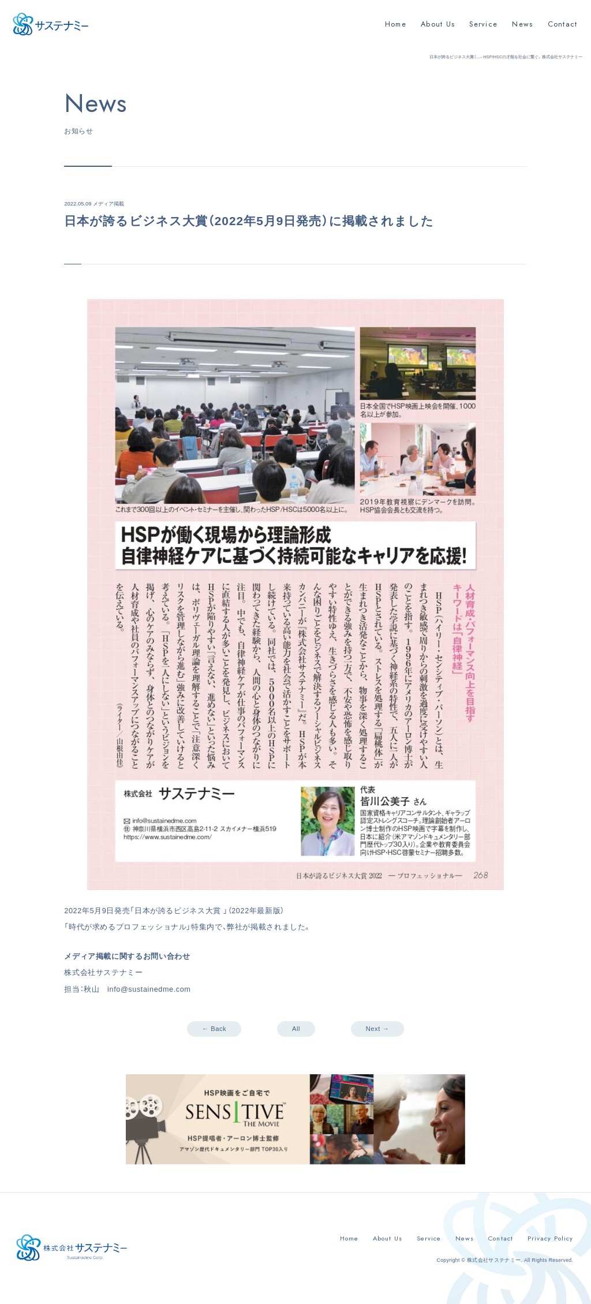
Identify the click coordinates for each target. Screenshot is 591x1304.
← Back (214, 1028)
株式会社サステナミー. (494, 1260)
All (296, 1028)
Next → (377, 1028)
